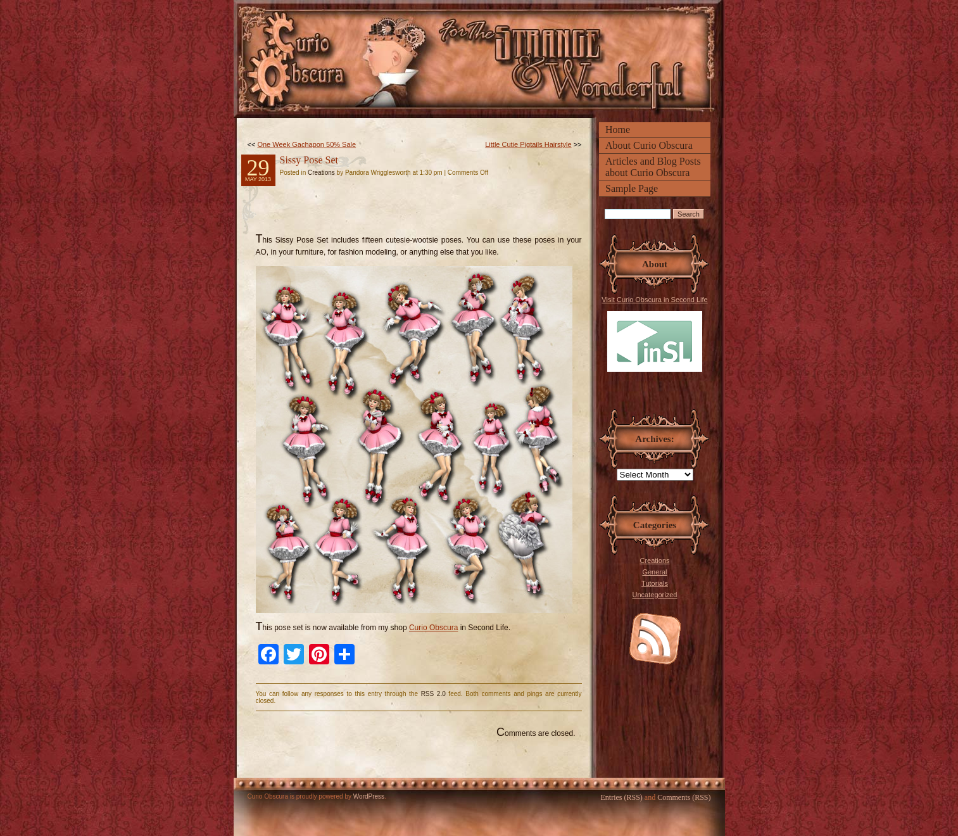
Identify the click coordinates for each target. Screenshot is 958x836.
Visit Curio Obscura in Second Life (654, 334)
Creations (654, 560)
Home (617, 129)
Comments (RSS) (683, 797)
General (654, 572)
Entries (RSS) (621, 797)
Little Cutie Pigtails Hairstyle (528, 144)
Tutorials (654, 583)
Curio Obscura (433, 627)
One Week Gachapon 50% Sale (306, 144)
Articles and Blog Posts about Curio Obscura (653, 167)
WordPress (368, 796)
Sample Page (631, 188)
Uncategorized (655, 594)
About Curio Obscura (649, 145)
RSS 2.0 (433, 693)
